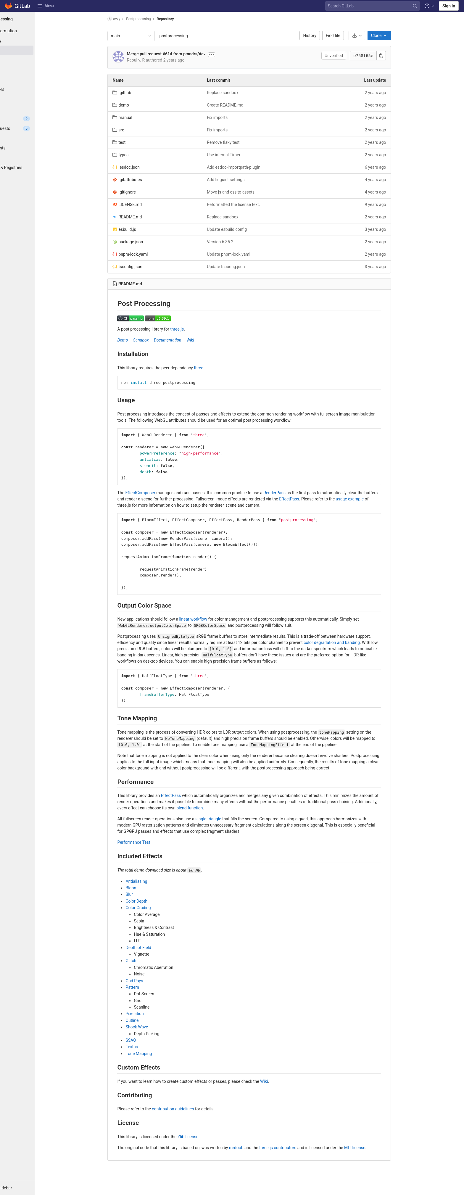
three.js (192, 329)
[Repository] (32, 40)
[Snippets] (32, 197)
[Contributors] (32, 89)
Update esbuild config (242, 229)
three (214, 367)
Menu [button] (46, 6)
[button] (32, 1188)
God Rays (149, 980)
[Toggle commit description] (227, 54)
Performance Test (149, 842)
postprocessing (189, 35)
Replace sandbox (238, 92)
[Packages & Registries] (32, 167)
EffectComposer (155, 492)
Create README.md (240, 105)
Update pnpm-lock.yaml (244, 254)
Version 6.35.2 (235, 241)
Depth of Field (153, 947)
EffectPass (304, 499)
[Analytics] (32, 177)
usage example (365, 499)
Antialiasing (151, 881)
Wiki (206, 340)
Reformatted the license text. (248, 204)
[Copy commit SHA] (396, 55)
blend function (205, 808)
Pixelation (150, 1013)
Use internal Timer (239, 154)
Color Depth (151, 901)
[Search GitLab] (373, 6)
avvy (129, 19)
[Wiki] (32, 187)
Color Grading (153, 907)
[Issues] (32, 118)
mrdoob (251, 1147)
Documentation (182, 340)
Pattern (147, 987)
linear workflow (208, 619)
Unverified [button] (349, 55)
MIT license (370, 1147)
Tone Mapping (154, 1053)
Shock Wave (152, 1027)
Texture (147, 1046)
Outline (147, 1020)
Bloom (147, 887)
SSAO (146, 1040)
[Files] (32, 50)
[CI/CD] (32, 138)
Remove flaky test (238, 142)
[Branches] (32, 70)
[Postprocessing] (32, 19)
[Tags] (32, 79)
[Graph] (32, 99)
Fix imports (232, 117)
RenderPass (290, 492)
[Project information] (32, 31)
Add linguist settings (241, 179)
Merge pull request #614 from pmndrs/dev (181, 53)
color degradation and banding (347, 642)
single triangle (223, 818)
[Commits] (32, 60)
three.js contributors (292, 1147)
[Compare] (32, 109)
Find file (348, 35)
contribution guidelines (188, 1109)
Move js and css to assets (246, 192)
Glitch (146, 960)
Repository (180, 19)
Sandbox (156, 340)
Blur (144, 894)
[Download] (372, 35)
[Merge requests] (32, 128)
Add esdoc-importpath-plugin (249, 167)
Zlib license (203, 1136)
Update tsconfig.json (241, 266)
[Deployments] (32, 148)
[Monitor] (32, 157)
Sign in (448, 6)
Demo (138, 340)
